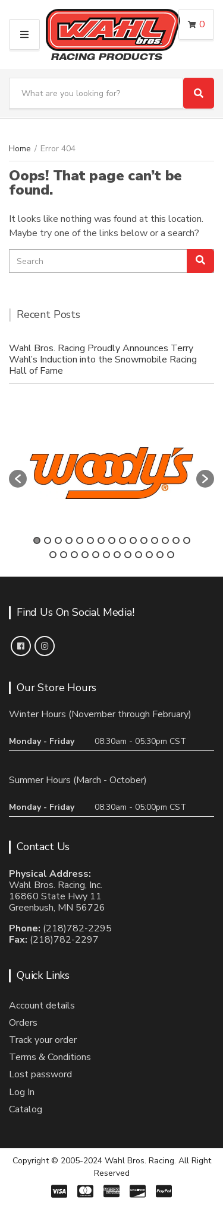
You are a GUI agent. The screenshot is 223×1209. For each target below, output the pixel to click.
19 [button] (85, 554)
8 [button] (111, 540)
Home (20, 148)
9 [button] (122, 540)
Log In (21, 1092)
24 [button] (138, 554)
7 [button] (101, 540)
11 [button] (143, 540)
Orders (23, 1022)
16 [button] (52, 554)
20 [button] (95, 554)
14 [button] (176, 540)
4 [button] (69, 540)
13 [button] (165, 540)
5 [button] (79, 540)
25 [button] (149, 554)
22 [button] (117, 554)
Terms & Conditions (50, 1057)
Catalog (25, 1109)
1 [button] (36, 540)
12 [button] (154, 540)
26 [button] (160, 554)
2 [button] (47, 540)
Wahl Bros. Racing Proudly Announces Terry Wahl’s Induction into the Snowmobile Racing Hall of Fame (103, 359)
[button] (18, 479)
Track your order (43, 1039)
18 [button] (74, 554)
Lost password (40, 1074)
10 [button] (133, 540)
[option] (111, 473)
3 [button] (58, 540)
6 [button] (90, 540)
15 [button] (186, 540)
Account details (42, 1005)
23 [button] (127, 554)
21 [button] (106, 554)
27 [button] (170, 554)
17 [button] (63, 554)
